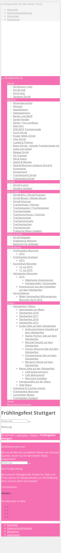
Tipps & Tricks (15, 234)
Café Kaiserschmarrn (36, 371)
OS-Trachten (20, 155)
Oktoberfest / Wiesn (24, 306)
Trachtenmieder (22, 211)
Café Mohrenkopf (34, 375)
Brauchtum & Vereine (19, 404)
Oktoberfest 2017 (28, 316)
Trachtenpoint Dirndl (24, 175)
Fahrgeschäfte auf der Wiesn (35, 381)
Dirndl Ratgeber (22, 237)
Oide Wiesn (25, 385)
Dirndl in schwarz (22, 188)
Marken (11, 99)
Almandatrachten (22, 103)
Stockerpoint (20, 172)
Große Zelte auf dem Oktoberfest (37, 326)
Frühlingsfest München (26, 250)
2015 (22, 253)
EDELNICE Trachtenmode (27, 129)
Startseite (12, 9)
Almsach (18, 106)
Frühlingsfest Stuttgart (25, 257)
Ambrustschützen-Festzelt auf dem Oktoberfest (41, 331)
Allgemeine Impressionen (39, 280)
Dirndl (10, 83)
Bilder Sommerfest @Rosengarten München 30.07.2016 (38, 298)
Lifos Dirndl (19, 139)
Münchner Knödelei (36, 378)
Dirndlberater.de (13, 77)
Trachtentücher (21, 227)
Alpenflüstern (20, 109)
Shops (10, 401)
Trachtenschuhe (22, 217)
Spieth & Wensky (22, 162)
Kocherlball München (25, 263)
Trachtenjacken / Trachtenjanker (31, 208)
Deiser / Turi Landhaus (25, 122)
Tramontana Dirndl (23, 178)
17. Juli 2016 (26, 270)
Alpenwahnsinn (21, 113)
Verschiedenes (21, 293)
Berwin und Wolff (22, 116)
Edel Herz (18, 126)
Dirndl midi (19, 90)
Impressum (13, 19)
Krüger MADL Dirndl (24, 136)
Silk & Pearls (20, 158)
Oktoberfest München (25, 273)
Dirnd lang (19, 93)
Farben (11, 181)
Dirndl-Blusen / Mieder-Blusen (30, 198)
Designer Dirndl (21, 96)
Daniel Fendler (21, 119)
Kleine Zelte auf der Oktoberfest (37, 368)
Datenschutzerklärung (19, 13)
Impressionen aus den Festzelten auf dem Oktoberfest (37, 288)
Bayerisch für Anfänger (25, 244)
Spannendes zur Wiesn (31, 309)
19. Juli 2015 (26, 267)
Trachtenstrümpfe (23, 221)
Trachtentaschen (22, 224)
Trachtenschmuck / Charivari (29, 214)
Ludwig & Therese (23, 142)
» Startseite (21, 435)
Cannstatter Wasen (23, 394)
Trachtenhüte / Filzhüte (26, 204)
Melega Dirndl (21, 152)
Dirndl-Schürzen (22, 201)
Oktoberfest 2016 (28, 319)
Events (10, 303)
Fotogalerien (14, 247)
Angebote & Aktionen (25, 240)
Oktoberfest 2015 (28, 322)
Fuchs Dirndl (20, 132)
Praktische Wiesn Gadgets (27, 231)
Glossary (6, 493)
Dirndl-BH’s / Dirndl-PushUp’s (29, 194)
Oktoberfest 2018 (28, 312)
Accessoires (13, 191)
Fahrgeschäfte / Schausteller (40, 283)
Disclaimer (13, 16)
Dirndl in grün (20, 185)
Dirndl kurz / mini (22, 86)
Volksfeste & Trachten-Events (29, 388)
